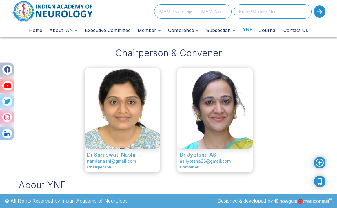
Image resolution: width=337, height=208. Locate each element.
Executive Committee (108, 30)
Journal (267, 30)
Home (35, 30)
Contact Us (295, 30)
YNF (247, 29)
